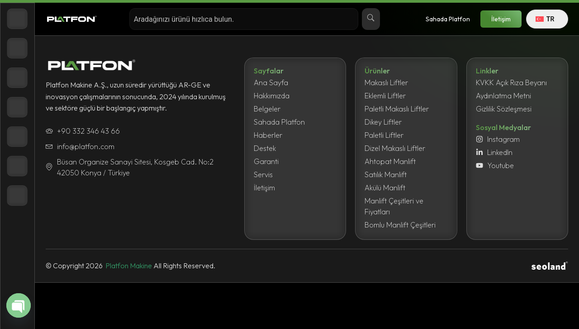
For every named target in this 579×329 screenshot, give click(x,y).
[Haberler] (17, 136)
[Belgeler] (17, 107)
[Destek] (17, 166)
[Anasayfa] (17, 19)
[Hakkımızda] (17, 78)
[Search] (371, 19)
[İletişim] (17, 195)
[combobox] (243, 19)
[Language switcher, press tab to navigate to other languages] (547, 19)
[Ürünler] (17, 48)
